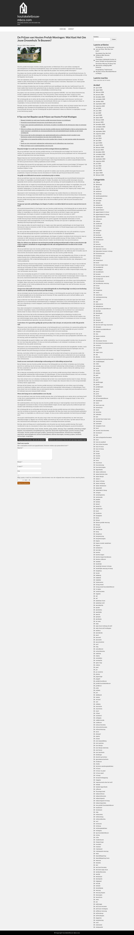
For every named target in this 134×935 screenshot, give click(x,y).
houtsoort (99, 433)
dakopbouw (99, 306)
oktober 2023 (100, 156)
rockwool (99, 715)
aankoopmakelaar (102, 196)
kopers (98, 545)
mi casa (98, 621)
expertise (48, 430)
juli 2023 (98, 163)
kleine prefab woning (103, 522)
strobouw (99, 761)
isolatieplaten (100, 495)
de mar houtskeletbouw (103, 308)
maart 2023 (99, 173)
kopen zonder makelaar (103, 543)
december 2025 (100, 97)
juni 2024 (99, 138)
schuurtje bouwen (101, 727)
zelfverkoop (99, 913)
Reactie (20, 448)
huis (36, 429)
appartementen (101, 216)
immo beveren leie (101, 474)
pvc (97, 692)
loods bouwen (100, 591)
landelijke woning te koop (104, 568)
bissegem (99, 256)
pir (97, 669)
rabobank (99, 695)
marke (98, 607)
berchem (98, 235)
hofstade (98, 423)
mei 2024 (98, 140)
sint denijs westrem (102, 748)
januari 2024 (100, 150)
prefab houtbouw (101, 681)
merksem (99, 619)
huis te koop (100, 449)
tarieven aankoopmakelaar (104, 766)
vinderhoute (100, 840)
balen (97, 228)
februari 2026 (100, 92)
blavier (98, 258)
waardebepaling (101, 856)
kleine (98, 520)
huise (97, 451)
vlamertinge (100, 842)
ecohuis (98, 345)
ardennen (99, 219)
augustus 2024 (100, 133)
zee (97, 902)
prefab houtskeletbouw (103, 683)
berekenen (99, 237)
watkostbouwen (101, 872)
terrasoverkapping (102, 777)
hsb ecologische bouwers (104, 437)
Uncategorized (100, 791)
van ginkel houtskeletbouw (104, 805)
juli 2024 (98, 136)
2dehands (99, 184)
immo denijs (100, 476)
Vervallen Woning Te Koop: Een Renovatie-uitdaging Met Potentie (106, 65)
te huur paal (100, 773)
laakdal (98, 561)
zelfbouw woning (101, 911)
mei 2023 (98, 168)
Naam (19, 464)
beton (97, 242)
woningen (99, 895)
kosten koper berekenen (103, 557)
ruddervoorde (100, 720)
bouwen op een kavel (102, 276)
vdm (97, 812)
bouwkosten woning (102, 283)
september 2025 (100, 104)
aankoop (98, 193)
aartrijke (98, 200)
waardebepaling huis (102, 858)
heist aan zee (100, 405)
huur (97, 460)
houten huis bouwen (28, 429)
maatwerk (20, 434)
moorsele (99, 640)
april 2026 (99, 87)
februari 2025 (100, 120)
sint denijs (99, 745)
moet (97, 635)
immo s (98, 479)
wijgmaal (99, 881)
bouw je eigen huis (102, 265)
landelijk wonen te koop (103, 566)
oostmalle (99, 660)
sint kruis (99, 750)
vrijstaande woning (102, 851)
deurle (98, 315)
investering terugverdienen (55, 432)
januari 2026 (99, 94)
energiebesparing (39, 430)
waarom (98, 860)
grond (97, 389)
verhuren (99, 823)
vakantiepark (100, 798)
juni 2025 (98, 110)
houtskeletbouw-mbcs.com (28, 18)
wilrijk (98, 883)
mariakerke (99, 605)
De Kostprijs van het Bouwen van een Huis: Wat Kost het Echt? (105, 49)
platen (98, 674)
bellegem (98, 230)
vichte (98, 835)
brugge (98, 288)
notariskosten (100, 651)
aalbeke (98, 189)
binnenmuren (100, 253)
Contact (71, 29)
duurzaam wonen (101, 341)
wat (97, 865)
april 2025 (99, 115)
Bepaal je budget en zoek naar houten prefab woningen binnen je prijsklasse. (46, 120)
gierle (97, 384)
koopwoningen (101, 538)
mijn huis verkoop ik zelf (104, 626)
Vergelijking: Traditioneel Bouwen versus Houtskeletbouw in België (106, 71)
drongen (98, 327)
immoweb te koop (101, 490)
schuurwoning (100, 729)
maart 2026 (99, 90)
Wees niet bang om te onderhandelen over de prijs (37, 145)
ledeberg (98, 575)
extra (97, 368)
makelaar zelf (100, 603)
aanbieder (70, 429)
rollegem (98, 718)
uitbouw (98, 789)
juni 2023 (98, 166)
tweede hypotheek (101, 787)
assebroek (99, 223)
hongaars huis (100, 426)
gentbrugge (99, 382)
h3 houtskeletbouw (102, 398)
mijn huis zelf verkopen (103, 628)
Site (18, 473)
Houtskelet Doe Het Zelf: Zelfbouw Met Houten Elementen (103, 55)
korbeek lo (99, 548)
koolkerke (99, 529)
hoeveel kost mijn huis (103, 419)
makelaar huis (100, 600)
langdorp (99, 571)
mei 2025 (98, 113)
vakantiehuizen (101, 796)
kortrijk (98, 550)
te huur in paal (100, 771)
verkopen (99, 830)
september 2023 (100, 159)
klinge (98, 525)
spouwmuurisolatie (102, 759)
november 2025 (100, 99)
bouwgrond (99, 279)
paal (97, 667)
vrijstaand (99, 849)
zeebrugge (99, 904)
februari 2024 (100, 147)
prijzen (55, 429)
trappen (98, 780)
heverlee (98, 412)
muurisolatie (100, 642)
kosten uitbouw (101, 559)
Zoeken (96, 37)
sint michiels (100, 752)
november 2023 (100, 154)
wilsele (98, 886)
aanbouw (99, 191)
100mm (98, 182)
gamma (98, 373)
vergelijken (29, 436)
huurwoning (100, 465)
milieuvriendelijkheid (43, 434)
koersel (98, 527)
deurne (98, 318)
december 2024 (100, 124)
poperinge (99, 676)
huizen (41, 429)
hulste (98, 458)
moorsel (98, 637)
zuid (97, 922)
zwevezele (99, 925)
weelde (98, 874)
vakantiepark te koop (103, 800)
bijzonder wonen (101, 249)
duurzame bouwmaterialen (104, 343)
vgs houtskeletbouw (102, 833)
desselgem (99, 313)
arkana (98, 221)
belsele (98, 233)
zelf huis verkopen (102, 909)
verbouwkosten (101, 819)
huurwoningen (101, 467)
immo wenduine (101, 485)
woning (60, 429)
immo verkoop (100, 483)
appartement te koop (102, 214)
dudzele (98, 331)
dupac (98, 338)
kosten (46, 429)
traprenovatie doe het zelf (104, 782)
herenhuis (99, 407)
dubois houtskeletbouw (103, 329)
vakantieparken (101, 803)
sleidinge (99, 754)
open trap (99, 663)
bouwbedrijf (99, 267)
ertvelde (98, 366)
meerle (98, 614)
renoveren (99, 709)
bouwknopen (100, 281)
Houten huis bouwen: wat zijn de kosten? (31, 440)
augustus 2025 (100, 106)
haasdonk (99, 400)
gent (97, 380)
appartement (100, 210)
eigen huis (99, 352)
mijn (97, 623)
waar (97, 853)
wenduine (99, 876)
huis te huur (100, 446)
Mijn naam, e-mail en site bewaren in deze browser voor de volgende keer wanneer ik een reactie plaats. (51, 479)
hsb (97, 435)
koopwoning (100, 536)
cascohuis (99, 295)
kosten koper (100, 554)
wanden (98, 863)
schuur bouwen (101, 725)
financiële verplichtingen (60, 430)
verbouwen (99, 814)
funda (97, 371)
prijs (50, 429)
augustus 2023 (100, 161)
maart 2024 (99, 145)
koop (97, 531)
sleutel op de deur (101, 757)
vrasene (98, 846)
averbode (98, 226)
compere (98, 299)
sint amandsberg (101, 741)
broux (97, 285)
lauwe (98, 573)
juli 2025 (98, 108)
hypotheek (99, 469)
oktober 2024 (100, 129)
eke (97, 354)
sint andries (100, 743)
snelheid (78, 434)
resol (97, 711)
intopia (98, 492)
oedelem (98, 653)
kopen (98, 541)
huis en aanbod (101, 442)
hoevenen (99, 421)
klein (97, 518)
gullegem (99, 396)
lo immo (98, 589)
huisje (98, 453)
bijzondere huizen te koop (104, 251)
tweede (98, 784)
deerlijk (98, 311)
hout (19, 429)
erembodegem (100, 361)
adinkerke (99, 205)
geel (97, 375)
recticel (98, 699)
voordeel (98, 844)
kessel (98, 504)
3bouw (98, 187)
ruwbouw (99, 722)
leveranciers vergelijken (73, 432)
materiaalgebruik (30, 434)
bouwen (98, 274)
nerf (97, 644)
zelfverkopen (100, 915)
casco (97, 292)
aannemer (99, 198)
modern (98, 630)
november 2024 (100, 127)
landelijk (99, 564)
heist (97, 403)
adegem (98, 203)
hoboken (98, 414)
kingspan (99, 515)
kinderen (99, 513)
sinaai (98, 738)
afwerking (77, 429)
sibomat (98, 734)
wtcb (97, 899)
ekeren (98, 357)
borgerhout (99, 260)
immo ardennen (101, 472)
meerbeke (99, 612)
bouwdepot (99, 269)
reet (97, 702)
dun (97, 334)
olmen (98, 656)
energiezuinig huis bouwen (104, 359)
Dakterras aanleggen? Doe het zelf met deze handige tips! (67, 440)
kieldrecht (99, 508)
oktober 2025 (100, 101)
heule (97, 410)
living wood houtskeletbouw (105, 587)
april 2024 (99, 143)
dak (97, 302)
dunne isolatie (100, 336)
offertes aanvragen (57, 434)
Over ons (63, 29)
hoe (97, 417)
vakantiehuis (100, 794)
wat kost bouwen (101, 867)
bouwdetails (99, 272)
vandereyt (99, 807)
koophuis (99, 534)
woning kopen (100, 892)
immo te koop (100, 481)
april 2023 (99, 170)
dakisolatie (99, 304)
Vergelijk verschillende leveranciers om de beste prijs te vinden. (41, 122)
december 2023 (100, 152)
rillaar (98, 713)
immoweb (99, 488)
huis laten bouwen (102, 444)
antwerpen (99, 207)
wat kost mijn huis (102, 869)
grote (97, 394)
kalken (98, 502)
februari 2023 (100, 175)
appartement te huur (102, 212)
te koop (98, 775)
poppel (98, 679)
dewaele (98, 320)
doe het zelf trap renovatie (104, 325)
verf (97, 821)
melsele (98, 617)
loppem (98, 594)
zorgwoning (99, 920)
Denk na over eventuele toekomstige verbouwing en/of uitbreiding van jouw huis (47, 143)
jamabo (98, 499)
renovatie (99, 706)
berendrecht (99, 239)
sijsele (98, 736)
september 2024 (100, 131)
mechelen (99, 610)
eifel (97, 350)
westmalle (99, 879)
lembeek (98, 577)
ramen (98, 697)
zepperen (99, 918)
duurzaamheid (28, 430)
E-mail (20, 468)
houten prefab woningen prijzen (35, 432)
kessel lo (98, 506)
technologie (21, 436)
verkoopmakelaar (101, 828)
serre (97, 732)
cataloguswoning (101, 297)
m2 (97, 596)
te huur (98, 768)
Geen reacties (30, 45)
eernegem (99, 348)
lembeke (98, 580)
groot (97, 391)
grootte (71, 430)
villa (97, 837)
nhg (97, 646)
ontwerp (67, 434)
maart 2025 (99, 117)
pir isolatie (99, 672)
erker (97, 364)
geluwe (98, 377)
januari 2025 (99, 122)
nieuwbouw (99, 649)
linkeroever (99, 582)
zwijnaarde (99, 927)
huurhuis (99, 462)
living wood (99, 584)
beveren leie (99, 246)
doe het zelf (99, 322)
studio (98, 764)
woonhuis (99, 897)
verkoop (98, 826)
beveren (98, 244)
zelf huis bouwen (101, 906)
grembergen (99, 387)
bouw (97, 262)
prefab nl (99, 686)
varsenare (99, 810)
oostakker (99, 658)
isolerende (99, 497)
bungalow (99, 290)
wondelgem (99, 888)
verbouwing (99, 817)
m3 (97, 598)
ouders (98, 665)
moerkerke (99, 633)
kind (97, 511)
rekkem (98, 704)
